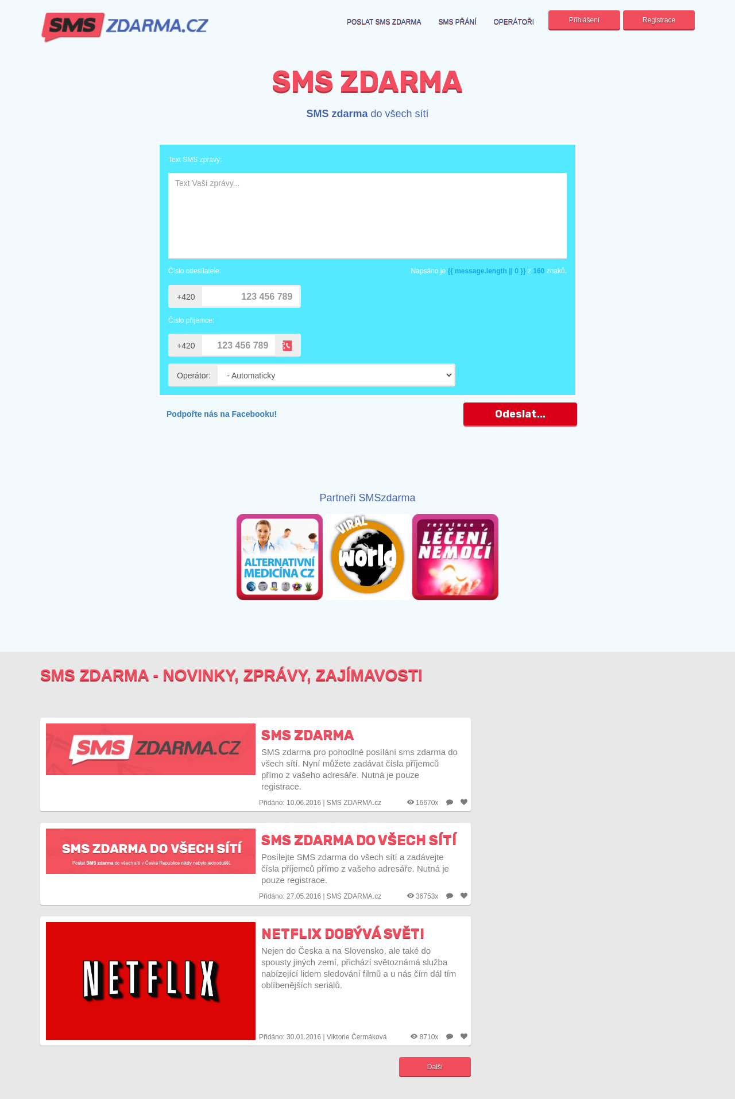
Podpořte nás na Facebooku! (222, 414)
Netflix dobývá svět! (342, 934)
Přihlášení (584, 20)
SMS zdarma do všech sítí (359, 840)
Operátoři (514, 22)
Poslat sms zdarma (384, 22)
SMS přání (458, 22)
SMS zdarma (307, 735)
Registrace (659, 20)
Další (435, 1067)
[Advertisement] (367, 463)
